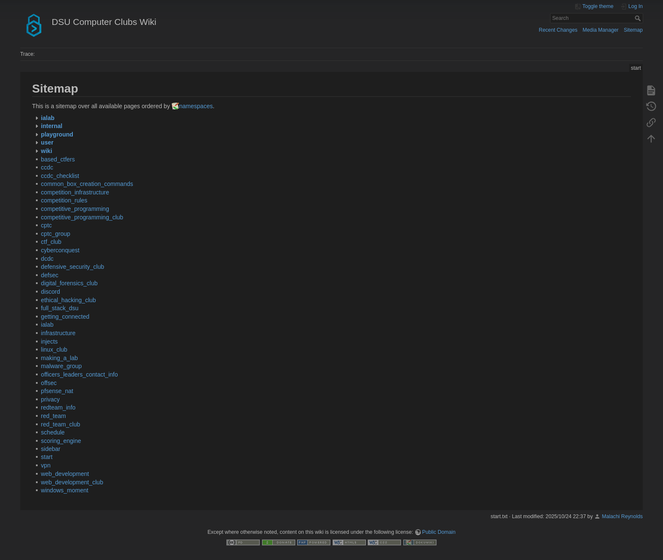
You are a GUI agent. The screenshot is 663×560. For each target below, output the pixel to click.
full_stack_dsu (60, 308)
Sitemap (633, 30)
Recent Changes (558, 30)
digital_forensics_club (69, 283)
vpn (46, 465)
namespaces (196, 106)
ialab (47, 324)
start (46, 456)
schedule (53, 432)
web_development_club (72, 482)
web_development (65, 473)
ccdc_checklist (60, 175)
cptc (46, 225)
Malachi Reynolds (622, 516)
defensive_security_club (72, 266)
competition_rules (64, 200)
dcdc (47, 258)
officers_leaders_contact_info (79, 374)
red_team (53, 415)
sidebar (50, 448)
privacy (50, 399)
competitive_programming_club (82, 217)
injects (49, 341)
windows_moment (64, 490)
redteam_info (58, 407)
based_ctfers (58, 159)
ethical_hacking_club (68, 300)
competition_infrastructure (75, 192)
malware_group (61, 366)
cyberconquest (60, 250)
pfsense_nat (57, 391)
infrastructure (58, 333)
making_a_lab (59, 358)
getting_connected (65, 316)
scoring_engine (61, 440)
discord (50, 291)
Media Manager (601, 30)
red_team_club (60, 424)
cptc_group (55, 233)
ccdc (47, 167)
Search (639, 18)
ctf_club (51, 241)
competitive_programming (75, 208)
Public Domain (438, 532)
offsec (49, 383)
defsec (49, 275)
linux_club (54, 349)
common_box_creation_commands (87, 183)
